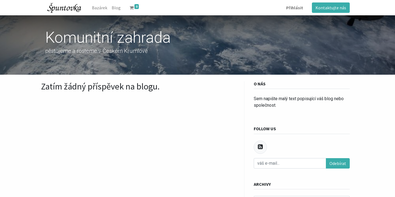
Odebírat (337, 163)
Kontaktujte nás (330, 7)
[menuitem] (99, 7)
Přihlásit (294, 7)
